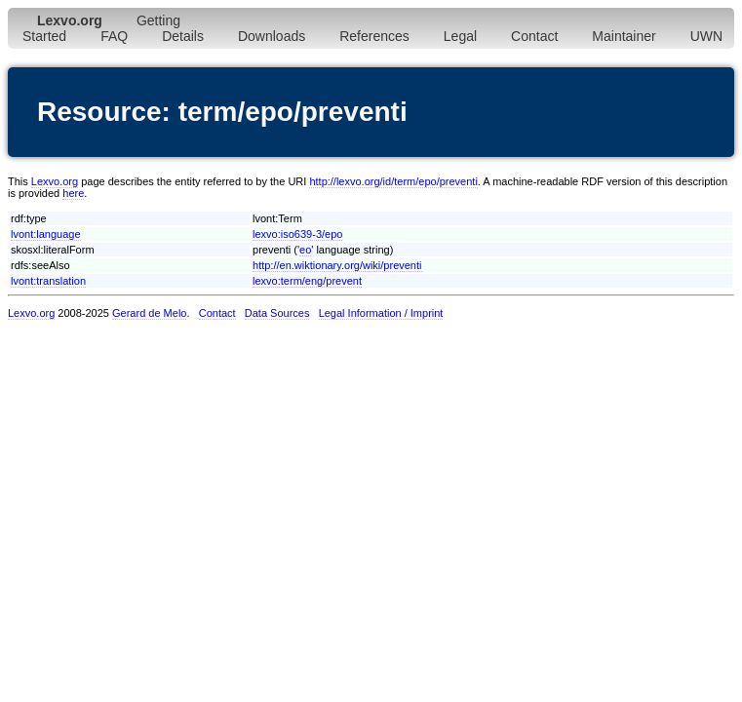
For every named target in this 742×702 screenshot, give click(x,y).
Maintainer (623, 36)
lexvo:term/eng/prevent (307, 281)
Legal (460, 36)
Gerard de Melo (149, 313)
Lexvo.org (54, 181)
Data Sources (277, 313)
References (374, 36)
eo (305, 249)
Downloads (271, 36)
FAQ (114, 36)
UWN (706, 36)
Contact (534, 36)
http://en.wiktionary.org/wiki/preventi (337, 265)
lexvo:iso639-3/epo (297, 234)
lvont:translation (48, 281)
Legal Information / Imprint (381, 313)
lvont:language (46, 234)
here (73, 193)
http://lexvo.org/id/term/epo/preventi (393, 181)
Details (183, 36)
